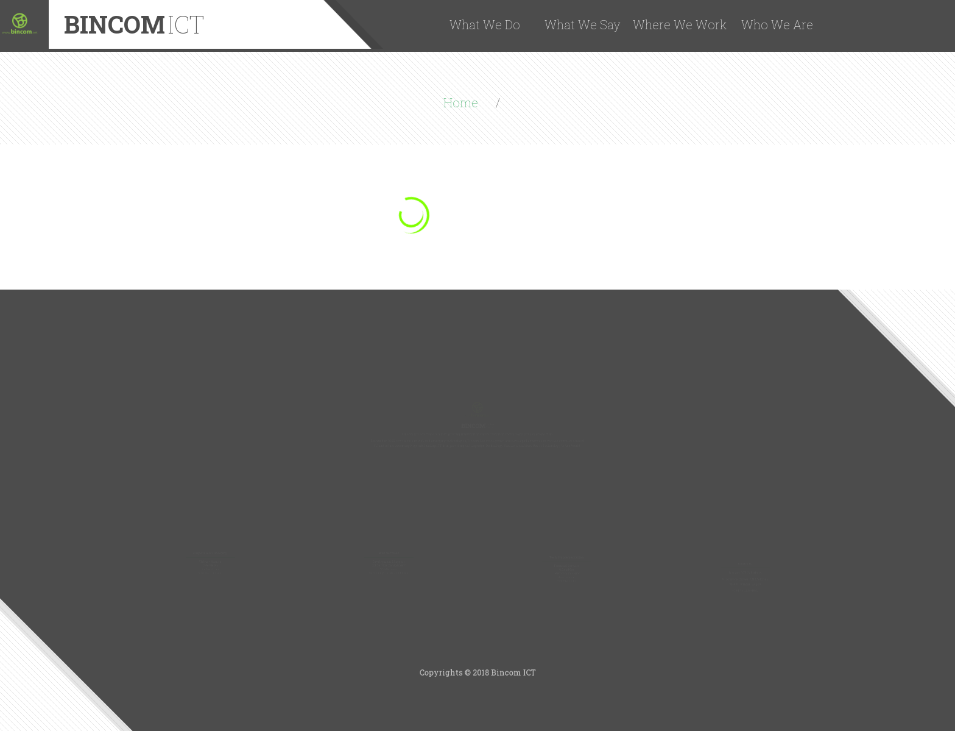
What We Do (484, 24)
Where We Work (680, 24)
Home (462, 102)
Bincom (134, 24)
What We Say (582, 24)
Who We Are (777, 24)
